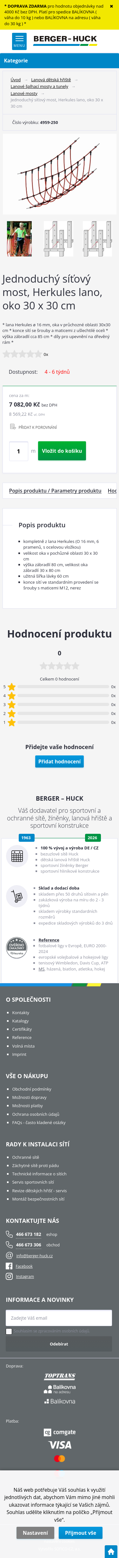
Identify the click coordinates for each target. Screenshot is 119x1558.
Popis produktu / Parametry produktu (55, 491)
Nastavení (35, 1532)
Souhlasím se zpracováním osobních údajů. (52, 1331)
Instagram (25, 1276)
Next (108, 240)
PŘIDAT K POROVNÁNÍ (38, 427)
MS (41, 969)
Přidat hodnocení (59, 761)
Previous (8, 240)
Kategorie (59, 60)
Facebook (19, 1266)
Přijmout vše (80, 1532)
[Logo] (65, 41)
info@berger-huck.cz (34, 1256)
